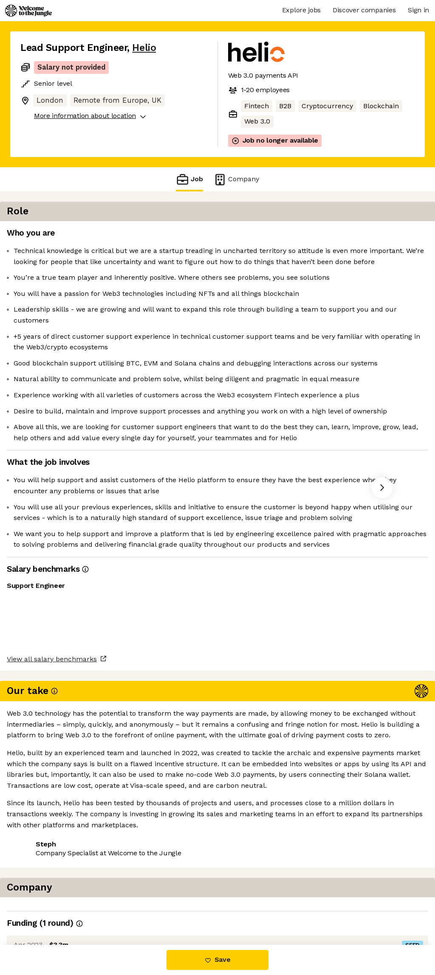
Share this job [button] (44, 909)
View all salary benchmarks (62, 876)
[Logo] (28, 11)
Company (236, 179)
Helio (144, 47)
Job (189, 179)
